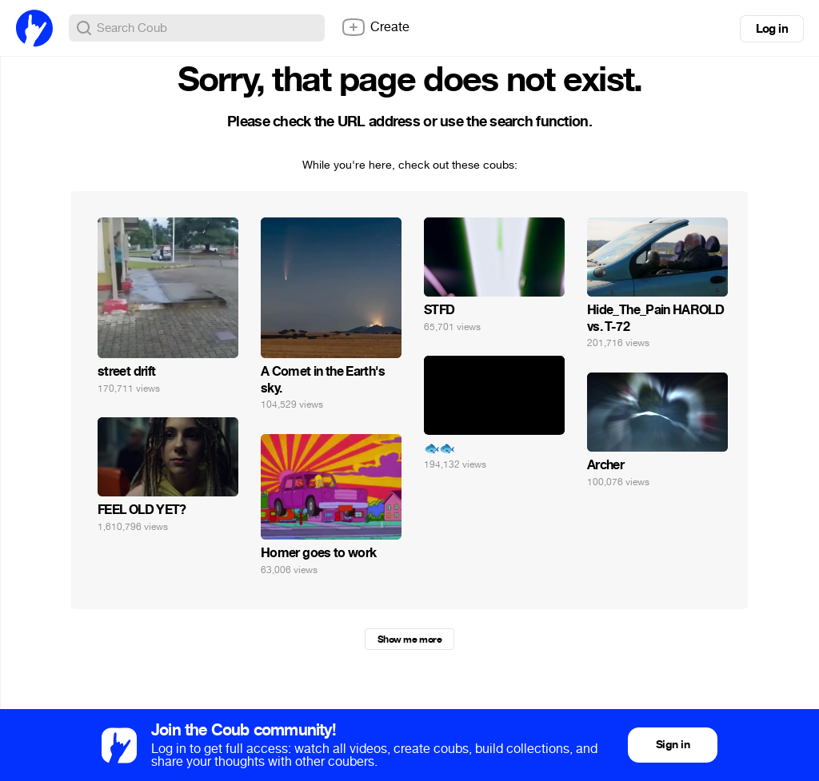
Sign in (672, 744)
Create (375, 27)
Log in (772, 29)
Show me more (409, 639)
